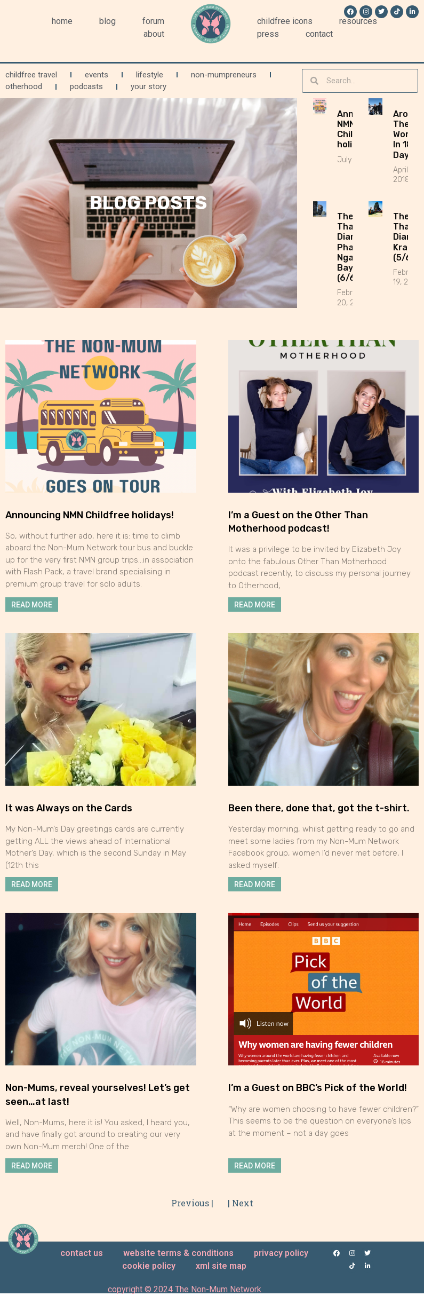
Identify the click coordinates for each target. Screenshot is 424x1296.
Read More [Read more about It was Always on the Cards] (31, 884)
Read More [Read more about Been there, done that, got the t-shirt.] (254, 884)
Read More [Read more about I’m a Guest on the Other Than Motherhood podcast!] (254, 604)
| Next (240, 1202)
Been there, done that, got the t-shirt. (319, 808)
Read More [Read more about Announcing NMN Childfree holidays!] (31, 604)
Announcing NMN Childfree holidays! (89, 515)
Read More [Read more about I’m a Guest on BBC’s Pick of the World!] (254, 1165)
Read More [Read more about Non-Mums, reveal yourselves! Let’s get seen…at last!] (31, 1165)
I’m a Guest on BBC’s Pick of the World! (317, 1088)
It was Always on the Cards (68, 808)
